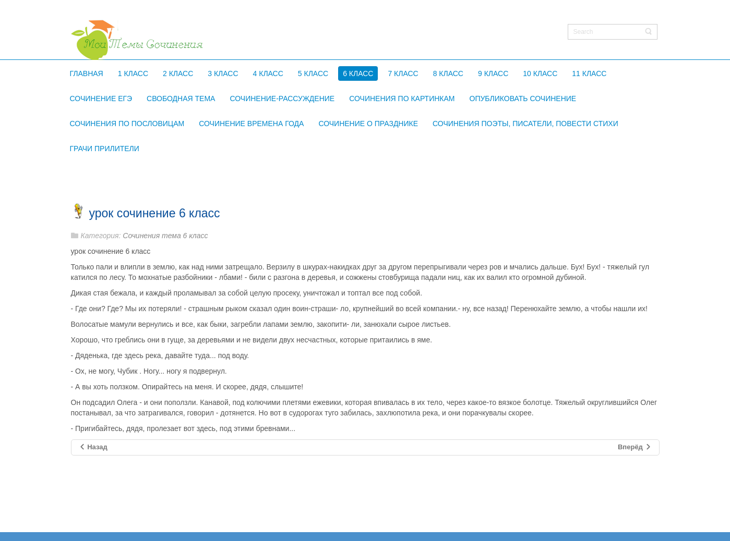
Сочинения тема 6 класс (165, 235)
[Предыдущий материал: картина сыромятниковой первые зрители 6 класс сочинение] (93, 447)
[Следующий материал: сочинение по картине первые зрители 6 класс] (635, 447)
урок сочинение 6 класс (154, 213)
